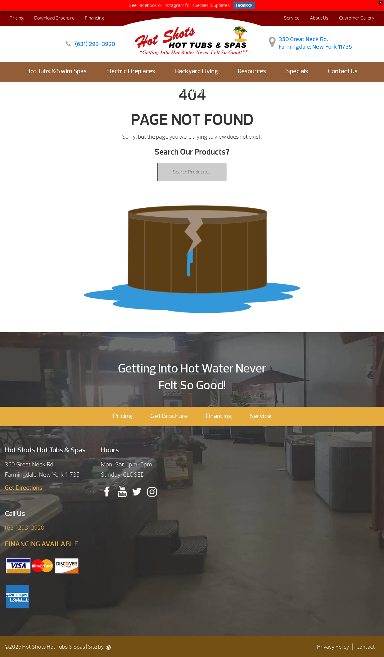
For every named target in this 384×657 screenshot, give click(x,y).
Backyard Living (196, 71)
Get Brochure (169, 416)
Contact (365, 646)
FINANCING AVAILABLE (41, 544)
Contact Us (343, 71)
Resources (252, 71)
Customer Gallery (356, 18)
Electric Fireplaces (130, 71)
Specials (297, 71)
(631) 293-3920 (95, 44)
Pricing (17, 18)
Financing (94, 18)
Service (291, 18)
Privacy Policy (333, 646)
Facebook (244, 5)
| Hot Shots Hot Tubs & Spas (186, 37)
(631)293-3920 (24, 528)
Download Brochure (54, 18)
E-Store (192, 91)
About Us (319, 18)
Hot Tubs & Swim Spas (56, 71)
